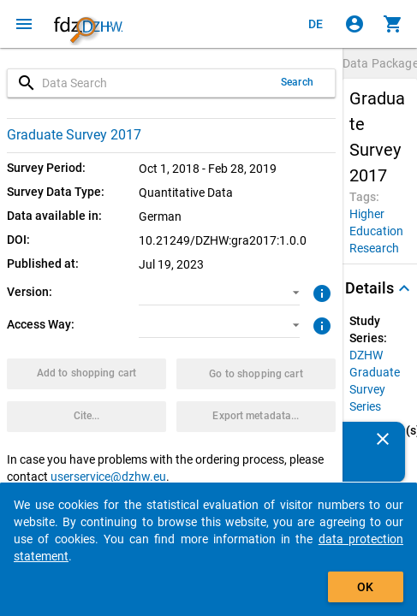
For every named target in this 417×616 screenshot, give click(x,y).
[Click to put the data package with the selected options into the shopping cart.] (86, 373)
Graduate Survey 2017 (74, 135)
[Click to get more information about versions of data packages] (320, 291)
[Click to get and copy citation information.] (86, 416)
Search (297, 82)
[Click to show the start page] (88, 24)
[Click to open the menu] (24, 24)
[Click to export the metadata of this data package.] (256, 416)
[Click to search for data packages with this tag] (376, 231)
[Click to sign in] (354, 24)
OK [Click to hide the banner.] (365, 587)
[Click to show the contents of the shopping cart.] (393, 24)
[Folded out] (404, 288)
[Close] (383, 439)
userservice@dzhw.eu (108, 476)
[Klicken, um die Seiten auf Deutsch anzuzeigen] (316, 24)
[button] (220, 292)
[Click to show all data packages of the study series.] (379, 380)
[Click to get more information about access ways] (320, 324)
